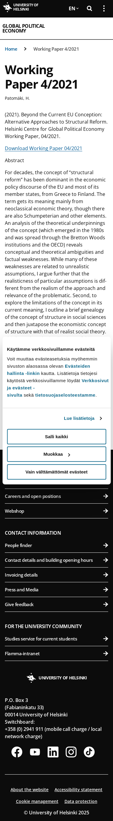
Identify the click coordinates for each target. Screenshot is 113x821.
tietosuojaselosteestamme (65, 395)
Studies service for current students (56, 639)
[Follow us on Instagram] (71, 752)
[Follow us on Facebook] (16, 752)
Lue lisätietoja (79, 418)
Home (11, 49)
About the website (30, 789)
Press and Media (56, 590)
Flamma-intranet (56, 653)
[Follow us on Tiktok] (89, 752)
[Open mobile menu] (101, 28)
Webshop (56, 511)
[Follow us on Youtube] (35, 752)
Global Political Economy (23, 28)
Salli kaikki (56, 436)
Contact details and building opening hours (56, 560)
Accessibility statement (78, 789)
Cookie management (37, 801)
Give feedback (56, 604)
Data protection (80, 801)
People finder (56, 545)
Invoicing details (56, 575)
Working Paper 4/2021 (56, 49)
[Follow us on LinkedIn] (53, 752)
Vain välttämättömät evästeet (57, 471)
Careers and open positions (56, 496)
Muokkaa (56, 454)
